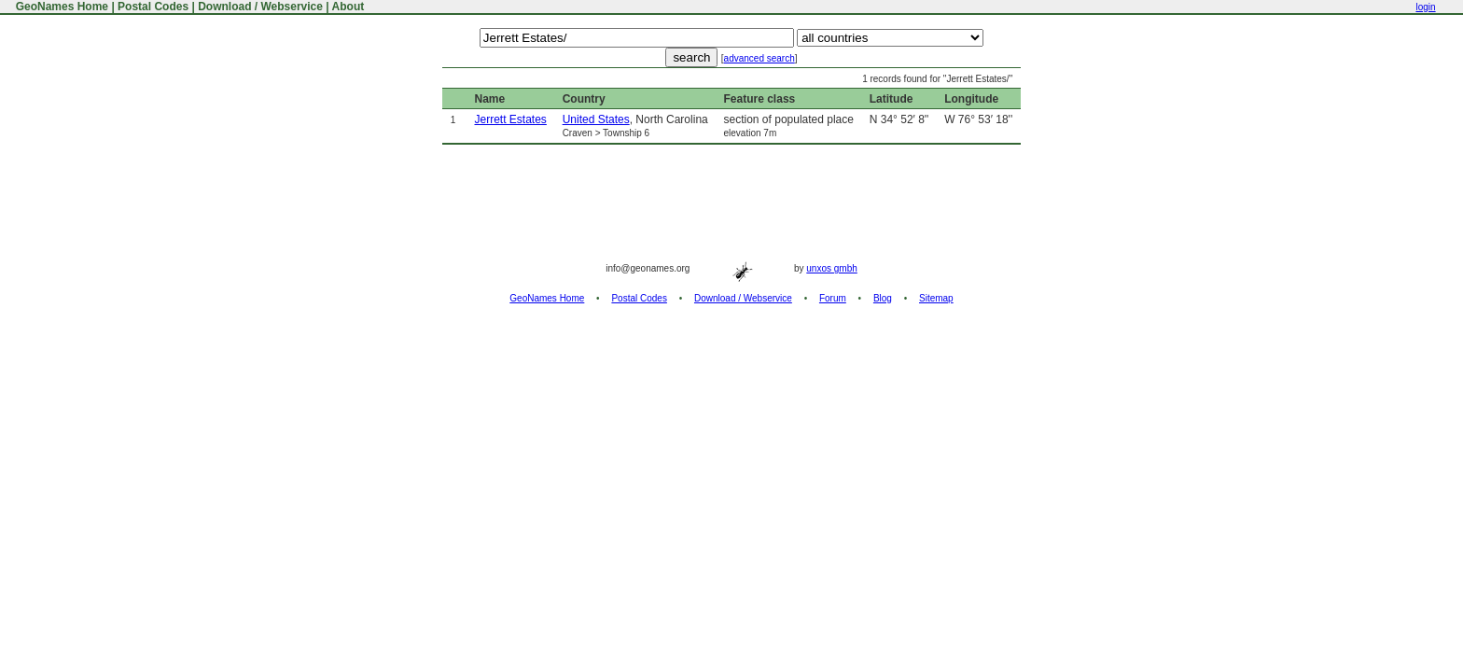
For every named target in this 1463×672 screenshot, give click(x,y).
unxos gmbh (831, 268)
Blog (882, 298)
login (1425, 7)
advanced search (759, 58)
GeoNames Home (60, 6)
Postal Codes (153, 6)
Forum (832, 298)
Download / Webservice (260, 6)
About (348, 6)
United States (596, 119)
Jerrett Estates (510, 119)
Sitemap (936, 298)
